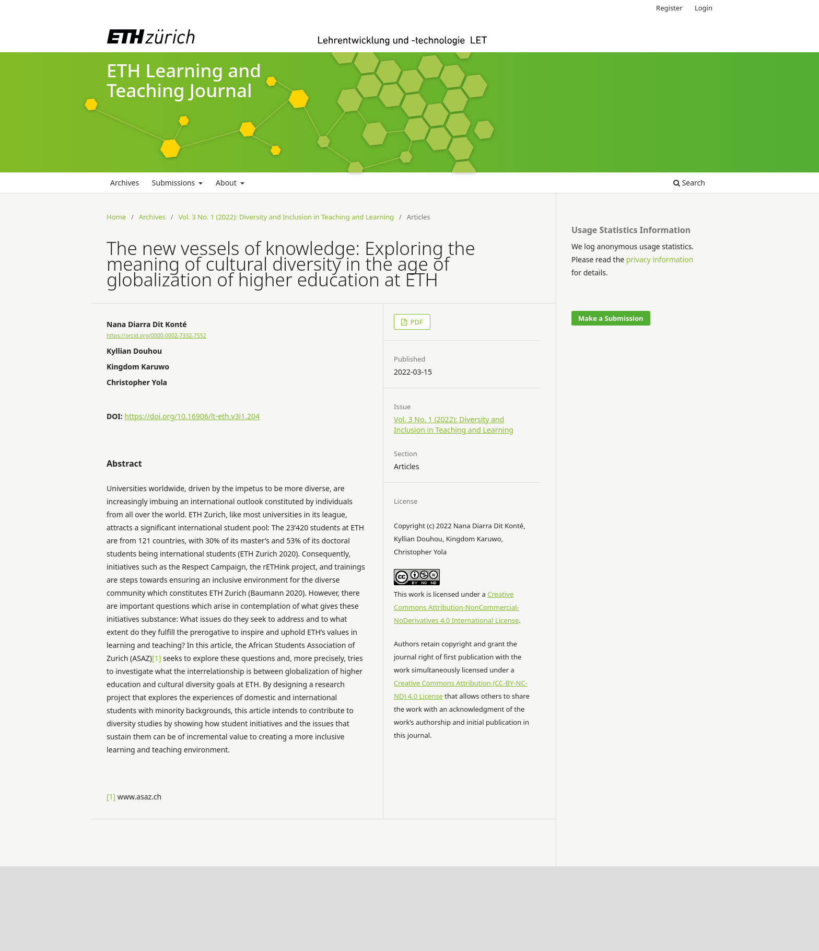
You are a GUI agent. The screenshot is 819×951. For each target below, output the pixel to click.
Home (116, 217)
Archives (124, 183)
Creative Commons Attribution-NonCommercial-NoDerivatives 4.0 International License (456, 607)
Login (703, 8)
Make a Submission (610, 318)
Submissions (174, 183)
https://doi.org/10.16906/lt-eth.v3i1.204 (192, 416)
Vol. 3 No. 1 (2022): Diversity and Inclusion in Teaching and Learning (286, 217)
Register (669, 8)
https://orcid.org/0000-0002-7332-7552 (156, 335)
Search (689, 183)
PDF (415, 322)
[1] (156, 658)
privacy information (660, 259)
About (227, 183)
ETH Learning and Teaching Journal (184, 80)
